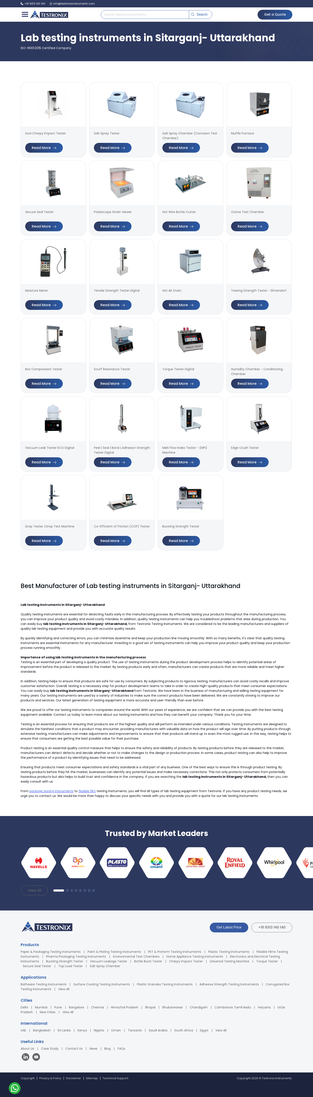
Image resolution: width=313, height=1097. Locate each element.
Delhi (24, 1007)
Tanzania (135, 1030)
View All (34, 890)
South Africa (183, 1030)
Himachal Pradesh (124, 1007)
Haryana (264, 1007)
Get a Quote (275, 14)
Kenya (82, 1030)
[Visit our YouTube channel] (36, 1057)
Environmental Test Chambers (136, 956)
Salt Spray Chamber (105, 966)
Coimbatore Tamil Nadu (233, 1007)
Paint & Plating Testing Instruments (114, 952)
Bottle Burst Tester (148, 961)
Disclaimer (73, 1078)
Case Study (49, 1048)
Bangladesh (42, 1030)
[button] (58, 890)
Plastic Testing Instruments (229, 952)
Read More (44, 147)
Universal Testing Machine (229, 961)
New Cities (47, 1012)
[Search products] (145, 14)
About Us (27, 1048)
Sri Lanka (64, 1030)
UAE (23, 1030)
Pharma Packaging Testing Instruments (76, 956)
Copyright (28, 1078)
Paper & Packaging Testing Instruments (51, 952)
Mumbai (41, 1007)
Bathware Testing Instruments (44, 984)
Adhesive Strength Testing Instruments (229, 984)
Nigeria (99, 1030)
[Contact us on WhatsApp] (15, 1088)
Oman (116, 1030)
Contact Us (74, 1048)
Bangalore (76, 1007)
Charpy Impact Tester (186, 961)
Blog (107, 1048)
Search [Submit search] (199, 14)
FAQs (121, 1048)
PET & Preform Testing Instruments (174, 952)
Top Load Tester (70, 966)
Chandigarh (199, 1007)
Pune (58, 1007)
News (93, 1048)
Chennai (97, 1007)
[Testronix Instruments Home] (48, 14)
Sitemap (92, 1078)
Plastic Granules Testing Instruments (165, 984)
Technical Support (115, 1078)
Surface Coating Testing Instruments (101, 984)
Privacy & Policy (50, 1078)
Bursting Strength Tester (64, 961)
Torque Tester (267, 961)
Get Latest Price (228, 927)
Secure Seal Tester (37, 966)
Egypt (204, 1030)
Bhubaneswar (172, 1007)
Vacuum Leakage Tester (108, 961)
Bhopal (150, 1007)
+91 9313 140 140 (272, 927)
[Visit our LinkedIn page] (26, 1057)
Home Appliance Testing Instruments (194, 956)
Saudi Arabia (158, 1030)
